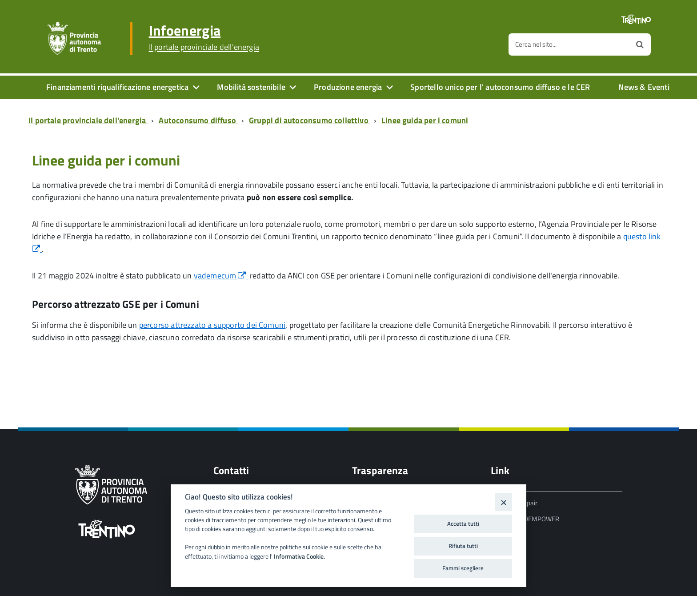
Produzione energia (348, 87)
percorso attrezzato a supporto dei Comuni (212, 325)
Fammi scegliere (463, 568)
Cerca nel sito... (536, 44)
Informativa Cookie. (299, 556)
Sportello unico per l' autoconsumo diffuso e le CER (500, 87)
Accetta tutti (463, 523)
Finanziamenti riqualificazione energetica (117, 87)
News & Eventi (643, 87)
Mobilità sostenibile (251, 87)
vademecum (221, 276)
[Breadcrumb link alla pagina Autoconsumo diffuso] (200, 120)
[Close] (503, 502)
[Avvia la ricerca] (640, 44)
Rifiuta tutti (463, 545)
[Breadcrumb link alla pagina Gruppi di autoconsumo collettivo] (311, 120)
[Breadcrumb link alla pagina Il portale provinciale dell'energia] (89, 120)
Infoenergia (204, 37)
